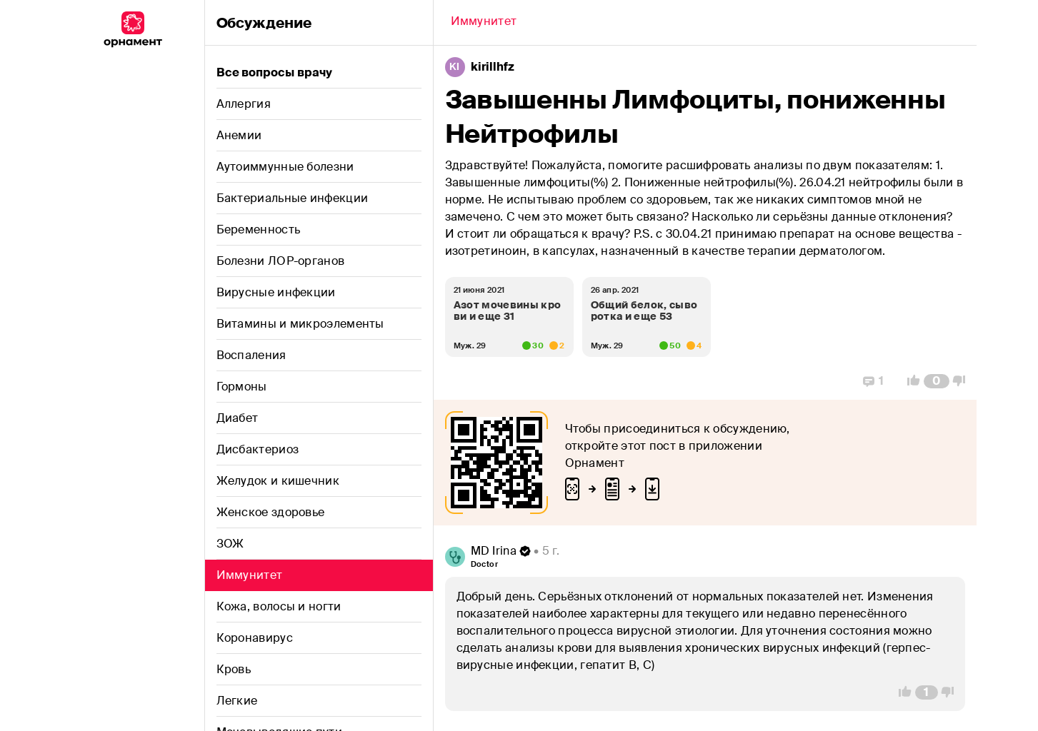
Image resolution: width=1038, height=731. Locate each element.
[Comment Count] (936, 381)
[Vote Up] (909, 381)
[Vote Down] (963, 381)
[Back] (484, 23)
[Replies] (873, 381)
